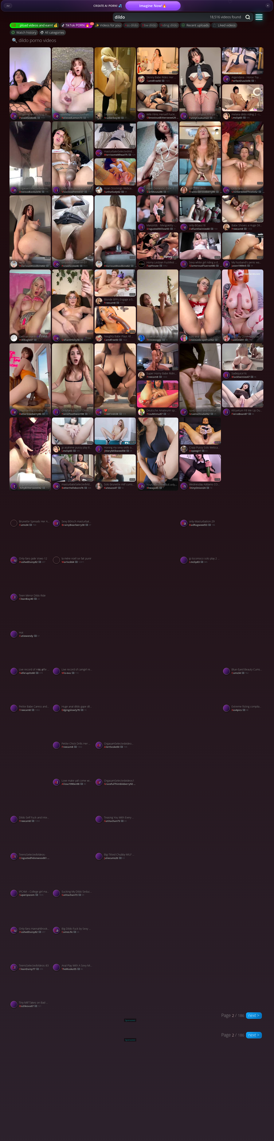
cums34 (27, 525)
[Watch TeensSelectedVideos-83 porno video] (31, 954)
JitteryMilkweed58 (118, 450)
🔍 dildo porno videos (34, 40)
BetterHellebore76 (76, 488)
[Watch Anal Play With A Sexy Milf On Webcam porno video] (73, 954)
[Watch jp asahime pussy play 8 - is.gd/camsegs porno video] (73, 436)
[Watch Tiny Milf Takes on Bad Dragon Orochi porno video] (31, 991)
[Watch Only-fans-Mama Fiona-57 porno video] (116, 602)
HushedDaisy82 (32, 562)
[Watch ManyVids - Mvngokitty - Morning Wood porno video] (158, 213)
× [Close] (268, 5)
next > (253, 1015)
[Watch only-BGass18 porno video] (200, 213)
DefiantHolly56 (74, 340)
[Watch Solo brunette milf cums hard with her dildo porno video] (116, 472)
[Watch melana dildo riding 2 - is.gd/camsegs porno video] (243, 102)
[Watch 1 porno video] (73, 306)
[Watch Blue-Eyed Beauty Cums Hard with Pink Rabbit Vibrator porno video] (243, 658)
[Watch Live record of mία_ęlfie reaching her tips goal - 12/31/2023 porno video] (31, 658)
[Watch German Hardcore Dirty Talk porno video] (31, 306)
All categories (52, 32)
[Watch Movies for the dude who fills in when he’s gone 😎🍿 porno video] (158, 750)
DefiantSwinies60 (203, 229)
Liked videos (224, 25)
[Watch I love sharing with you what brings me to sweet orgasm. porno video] (158, 306)
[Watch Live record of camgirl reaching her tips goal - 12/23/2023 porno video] (73, 658)
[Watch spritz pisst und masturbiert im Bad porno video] (200, 380)
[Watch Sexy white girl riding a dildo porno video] (200, 250)
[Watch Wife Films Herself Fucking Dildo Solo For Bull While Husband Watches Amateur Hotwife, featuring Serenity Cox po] (158, 102)
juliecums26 (114, 858)
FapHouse (157, 265)
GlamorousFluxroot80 (206, 265)
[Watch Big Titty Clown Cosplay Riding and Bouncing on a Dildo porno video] (243, 306)
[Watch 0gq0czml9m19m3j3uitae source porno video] (116, 676)
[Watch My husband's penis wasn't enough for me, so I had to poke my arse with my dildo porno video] (243, 250)
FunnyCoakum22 (202, 118)
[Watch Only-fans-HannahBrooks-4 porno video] (31, 917)
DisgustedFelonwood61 (36, 858)
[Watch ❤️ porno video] (116, 380)
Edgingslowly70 (74, 710)
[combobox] (178, 17)
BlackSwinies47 (244, 377)
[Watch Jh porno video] (116, 232)
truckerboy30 (115, 118)
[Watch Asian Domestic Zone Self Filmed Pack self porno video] (158, 158)
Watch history (23, 32)
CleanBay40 (29, 599)
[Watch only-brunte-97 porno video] (243, 454)
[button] (259, 16)
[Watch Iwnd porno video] (31, 232)
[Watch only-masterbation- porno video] (116, 898)
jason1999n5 (242, 265)
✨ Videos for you (108, 25)
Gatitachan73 (115, 821)
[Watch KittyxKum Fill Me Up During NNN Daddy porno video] (243, 399)
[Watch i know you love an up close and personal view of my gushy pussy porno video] (158, 898)
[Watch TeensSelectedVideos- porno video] (31, 843)
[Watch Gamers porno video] (116, 528)
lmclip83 (241, 117)
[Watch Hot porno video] (31, 620)
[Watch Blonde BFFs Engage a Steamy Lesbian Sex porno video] (116, 288)
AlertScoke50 (115, 747)
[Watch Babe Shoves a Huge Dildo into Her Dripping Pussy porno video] (243, 213)
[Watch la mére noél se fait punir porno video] (73, 547)
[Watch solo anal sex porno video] (200, 306)
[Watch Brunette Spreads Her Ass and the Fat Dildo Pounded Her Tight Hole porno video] (31, 510)
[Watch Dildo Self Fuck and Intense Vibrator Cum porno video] (31, 806)
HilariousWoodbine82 (35, 266)
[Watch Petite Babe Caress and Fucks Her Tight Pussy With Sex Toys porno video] (31, 695)
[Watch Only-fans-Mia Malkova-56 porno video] (31, 750)
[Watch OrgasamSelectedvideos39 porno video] (116, 732)
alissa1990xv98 (74, 784)
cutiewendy (29, 636)
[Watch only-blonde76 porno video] (158, 676)
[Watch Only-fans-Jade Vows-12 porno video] (31, 547)
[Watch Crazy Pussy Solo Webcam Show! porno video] (200, 436)
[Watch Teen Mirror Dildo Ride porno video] (31, 584)
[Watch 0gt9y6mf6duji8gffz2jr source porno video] (243, 528)
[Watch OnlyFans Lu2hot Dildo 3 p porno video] (73, 380)
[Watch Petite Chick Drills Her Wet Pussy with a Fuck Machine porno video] (73, 732)
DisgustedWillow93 (161, 229)
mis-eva (70, 673)
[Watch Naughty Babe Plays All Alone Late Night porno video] (116, 324)
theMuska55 (72, 969)
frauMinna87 (158, 414)
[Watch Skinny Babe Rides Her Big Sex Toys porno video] (158, 65)
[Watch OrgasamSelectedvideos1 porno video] (116, 769)
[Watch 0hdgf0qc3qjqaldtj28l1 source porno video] (243, 602)
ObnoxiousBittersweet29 (164, 117)
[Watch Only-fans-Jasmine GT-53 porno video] (73, 158)
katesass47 (114, 488)
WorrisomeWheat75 (119, 154)
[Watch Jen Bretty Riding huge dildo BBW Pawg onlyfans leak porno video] (243, 824)
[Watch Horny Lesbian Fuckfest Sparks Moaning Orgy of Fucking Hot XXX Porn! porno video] (158, 250)
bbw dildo (149, 25)
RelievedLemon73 (75, 118)
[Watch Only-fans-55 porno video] (243, 158)
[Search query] (175, 17)
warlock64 (73, 562)
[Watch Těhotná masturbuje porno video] (158, 824)
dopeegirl (198, 450)
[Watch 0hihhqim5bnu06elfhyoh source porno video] (73, 84)
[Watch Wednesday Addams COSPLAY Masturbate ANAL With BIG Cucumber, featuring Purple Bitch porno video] (200, 472)
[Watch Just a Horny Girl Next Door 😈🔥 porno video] (73, 824)
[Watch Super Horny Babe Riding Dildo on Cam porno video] (158, 361)
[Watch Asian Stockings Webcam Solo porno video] (116, 176)
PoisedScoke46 (32, 118)
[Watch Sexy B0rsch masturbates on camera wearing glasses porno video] (73, 510)
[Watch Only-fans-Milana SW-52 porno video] (200, 824)
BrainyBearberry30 (76, 525)
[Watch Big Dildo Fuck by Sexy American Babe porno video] (73, 917)
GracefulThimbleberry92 (121, 784)
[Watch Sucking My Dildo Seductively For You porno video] (73, 880)
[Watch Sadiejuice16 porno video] (243, 361)
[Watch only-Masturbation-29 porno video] (200, 510)
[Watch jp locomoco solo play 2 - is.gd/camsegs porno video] (200, 547)
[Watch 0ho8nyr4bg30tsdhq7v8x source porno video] (31, 380)
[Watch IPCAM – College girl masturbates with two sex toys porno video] (31, 880)
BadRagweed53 (202, 525)
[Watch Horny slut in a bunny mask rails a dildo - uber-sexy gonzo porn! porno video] (200, 898)
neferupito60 (31, 673)
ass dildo (131, 25)
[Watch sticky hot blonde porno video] (200, 750)
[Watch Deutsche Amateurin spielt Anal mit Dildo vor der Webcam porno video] (158, 399)
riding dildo (168, 25)
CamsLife (70, 932)
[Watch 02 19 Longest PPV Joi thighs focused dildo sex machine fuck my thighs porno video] (200, 84)
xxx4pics (240, 710)
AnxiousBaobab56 (34, 191)
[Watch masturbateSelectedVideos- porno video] (116, 139)
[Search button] (248, 17)
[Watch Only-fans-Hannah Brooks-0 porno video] (243, 750)
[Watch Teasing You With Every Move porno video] (116, 806)
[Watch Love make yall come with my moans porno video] (73, 769)
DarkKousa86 (158, 191)
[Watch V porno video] (200, 602)
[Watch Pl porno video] (158, 528)
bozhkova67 (30, 1006)
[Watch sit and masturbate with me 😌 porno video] (200, 676)
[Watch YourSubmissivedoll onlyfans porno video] (158, 454)
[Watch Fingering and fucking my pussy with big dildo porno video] (31, 84)
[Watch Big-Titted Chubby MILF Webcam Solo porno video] (116, 843)
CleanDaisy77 (31, 969)
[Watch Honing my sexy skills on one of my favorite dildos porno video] (116, 436)
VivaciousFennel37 (76, 191)
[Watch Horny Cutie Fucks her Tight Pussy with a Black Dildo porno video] (73, 602)
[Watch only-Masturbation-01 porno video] (73, 232)
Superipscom (31, 895)
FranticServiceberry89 (205, 191)
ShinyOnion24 (200, 488)
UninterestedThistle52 (248, 191)
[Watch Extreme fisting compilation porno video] (243, 695)
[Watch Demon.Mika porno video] (158, 602)
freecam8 (242, 229)
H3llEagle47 (28, 340)
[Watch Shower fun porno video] (116, 84)
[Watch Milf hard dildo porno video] (200, 158)
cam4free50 (158, 80)
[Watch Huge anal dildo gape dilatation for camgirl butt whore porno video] (73, 695)
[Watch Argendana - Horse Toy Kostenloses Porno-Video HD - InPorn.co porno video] (243, 65)
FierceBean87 (243, 414)
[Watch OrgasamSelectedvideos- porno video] (31, 158)
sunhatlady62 (115, 191)
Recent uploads (195, 25)
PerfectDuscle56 (244, 80)
